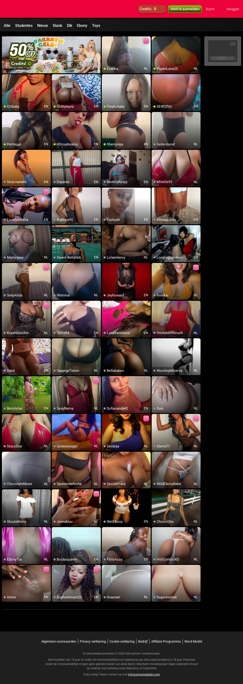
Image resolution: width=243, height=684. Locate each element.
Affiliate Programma (166, 639)
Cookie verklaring (122, 639)
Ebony (82, 25)
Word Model (193, 639)
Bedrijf (143, 639)
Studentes (24, 25)
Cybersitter (150, 666)
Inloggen (232, 9)
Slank (57, 25)
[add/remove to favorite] (105, 38)
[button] (213, 9)
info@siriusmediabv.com (144, 672)
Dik (69, 25)
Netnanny (133, 666)
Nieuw (42, 25)
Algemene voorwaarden (58, 639)
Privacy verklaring (93, 639)
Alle (7, 25)
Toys (96, 25)
